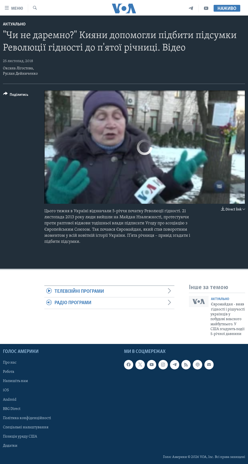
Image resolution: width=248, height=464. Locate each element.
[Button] (15, 95)
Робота (8, 372)
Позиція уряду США (20, 437)
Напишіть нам (15, 381)
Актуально (14, 24)
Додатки (10, 446)
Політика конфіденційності (27, 418)
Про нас (9, 363)
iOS (6, 390)
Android (9, 399)
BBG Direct (11, 409)
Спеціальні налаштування (25, 427)
